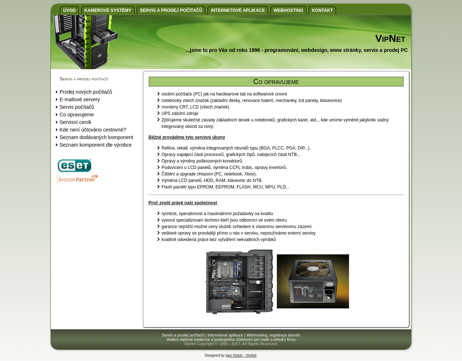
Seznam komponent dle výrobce (96, 145)
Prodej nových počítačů (86, 92)
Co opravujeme (77, 114)
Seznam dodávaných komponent (96, 137)
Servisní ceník (75, 122)
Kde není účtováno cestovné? (93, 130)
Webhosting (289, 10)
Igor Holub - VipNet (241, 355)
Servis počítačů (77, 107)
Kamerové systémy (107, 10)
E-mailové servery (80, 99)
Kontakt (322, 10)
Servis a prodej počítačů (171, 10)
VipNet (390, 38)
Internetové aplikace (238, 10)
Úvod (69, 10)
